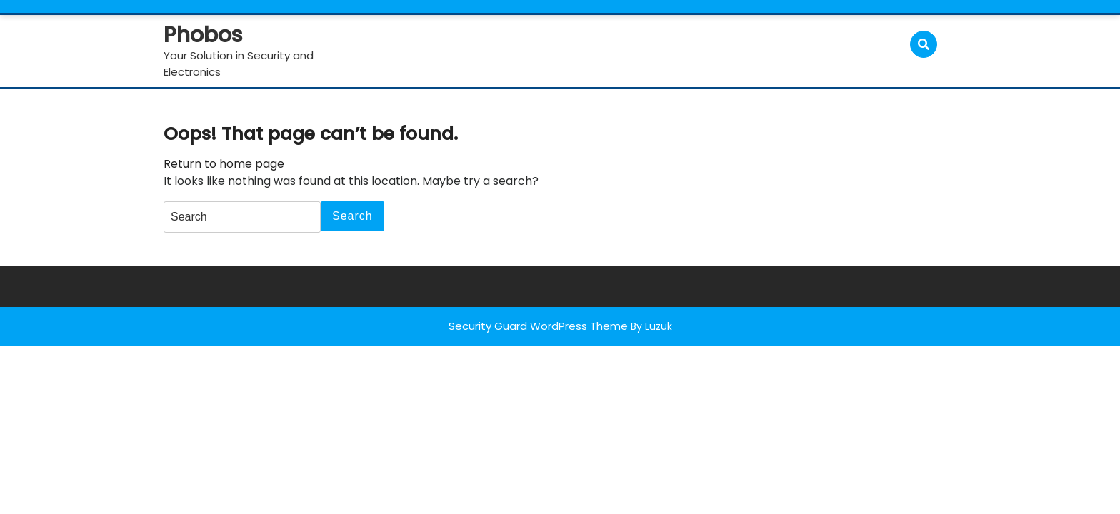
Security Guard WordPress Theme (538, 325)
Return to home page (224, 164)
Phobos (203, 35)
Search (352, 216)
